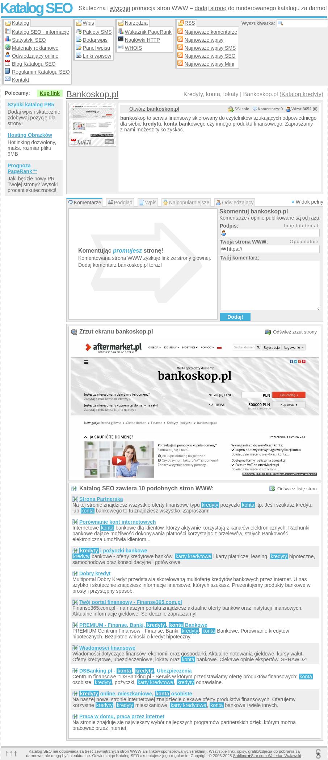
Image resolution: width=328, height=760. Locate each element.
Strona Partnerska (101, 499)
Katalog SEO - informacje (40, 32)
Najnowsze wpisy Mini (209, 64)
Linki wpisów (97, 56)
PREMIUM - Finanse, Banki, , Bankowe (143, 625)
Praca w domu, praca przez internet (121, 716)
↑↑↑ (11, 753)
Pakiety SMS (97, 32)
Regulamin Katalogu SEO (41, 72)
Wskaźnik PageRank (148, 32)
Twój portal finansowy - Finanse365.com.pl (130, 602)
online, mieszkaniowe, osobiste (135, 693)
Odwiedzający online (35, 56)
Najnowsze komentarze (211, 32)
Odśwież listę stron (297, 488)
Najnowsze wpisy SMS (210, 48)
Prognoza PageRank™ (22, 168)
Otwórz (154, 109)
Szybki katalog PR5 (31, 104)
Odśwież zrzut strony (295, 332)
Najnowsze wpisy (204, 40)
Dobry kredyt (94, 573)
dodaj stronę (210, 8)
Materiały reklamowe (35, 48)
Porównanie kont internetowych (117, 522)
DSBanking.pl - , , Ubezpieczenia (135, 671)
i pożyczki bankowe (113, 550)
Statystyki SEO (29, 40)
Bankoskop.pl (92, 94)
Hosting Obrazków (30, 135)
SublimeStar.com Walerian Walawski (267, 755)
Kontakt (20, 80)
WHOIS (133, 48)
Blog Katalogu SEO (34, 64)
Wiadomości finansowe (107, 648)
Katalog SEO (36, 8)
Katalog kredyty (301, 94)
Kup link (50, 93)
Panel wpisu (96, 48)
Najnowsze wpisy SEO (210, 56)
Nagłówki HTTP (142, 40)
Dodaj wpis (95, 40)
